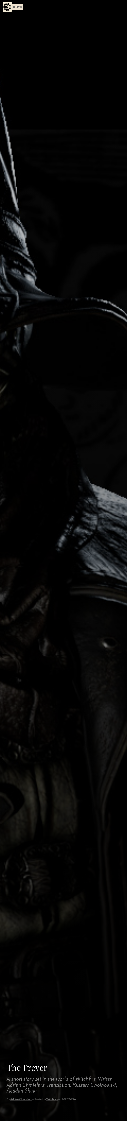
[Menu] (7, 7)
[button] (16, 7)
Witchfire (52, 1099)
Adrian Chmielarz (21, 1099)
